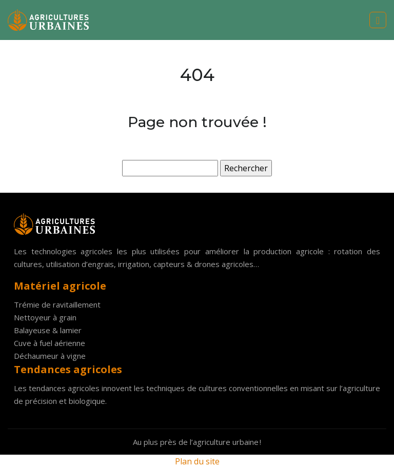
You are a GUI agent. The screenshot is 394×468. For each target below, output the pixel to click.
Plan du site (197, 461)
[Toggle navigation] (377, 20)
